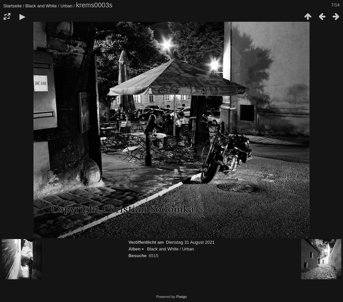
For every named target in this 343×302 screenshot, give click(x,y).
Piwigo (181, 297)
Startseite (12, 5)
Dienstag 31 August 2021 (190, 242)
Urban (66, 5)
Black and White (41, 5)
